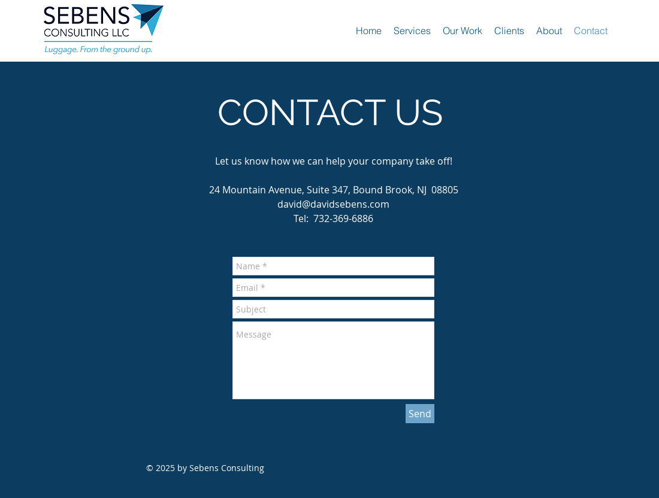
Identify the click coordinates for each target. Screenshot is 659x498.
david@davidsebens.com (333, 204)
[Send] (420, 413)
